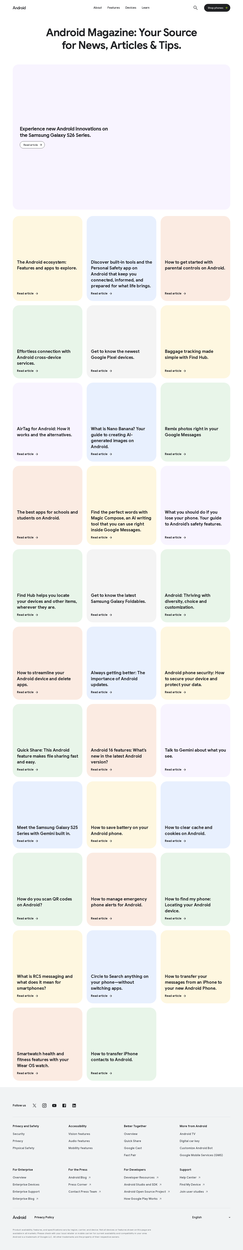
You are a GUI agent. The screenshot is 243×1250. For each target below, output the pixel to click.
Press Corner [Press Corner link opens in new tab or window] (79, 1183)
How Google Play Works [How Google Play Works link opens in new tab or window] (143, 1198)
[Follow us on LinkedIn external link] (74, 1104)
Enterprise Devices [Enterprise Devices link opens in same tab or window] (26, 1183)
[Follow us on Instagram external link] (44, 1104)
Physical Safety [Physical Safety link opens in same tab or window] (23, 1147)
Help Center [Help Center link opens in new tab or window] (190, 1176)
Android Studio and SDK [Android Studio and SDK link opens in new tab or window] (143, 1183)
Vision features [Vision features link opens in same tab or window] (79, 1133)
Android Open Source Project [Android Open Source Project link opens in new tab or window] (147, 1190)
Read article (33, 145)
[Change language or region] (212, 1216)
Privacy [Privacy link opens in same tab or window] (18, 1140)
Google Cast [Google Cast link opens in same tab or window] (133, 1147)
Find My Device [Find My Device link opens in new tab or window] (192, 1183)
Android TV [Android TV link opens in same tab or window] (187, 1133)
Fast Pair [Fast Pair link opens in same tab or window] (130, 1154)
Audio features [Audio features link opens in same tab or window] (79, 1140)
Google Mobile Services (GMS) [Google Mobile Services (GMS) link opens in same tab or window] (201, 1154)
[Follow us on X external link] (34, 1104)
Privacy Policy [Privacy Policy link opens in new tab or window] (44, 1216)
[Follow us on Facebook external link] (64, 1104)
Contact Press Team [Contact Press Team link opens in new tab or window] (84, 1190)
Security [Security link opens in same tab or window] (19, 1133)
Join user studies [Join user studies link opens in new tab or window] (194, 1190)
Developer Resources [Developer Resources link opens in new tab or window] (141, 1176)
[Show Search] (195, 8)
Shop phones (218, 7)
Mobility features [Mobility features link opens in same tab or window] (80, 1147)
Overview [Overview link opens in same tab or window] (130, 1133)
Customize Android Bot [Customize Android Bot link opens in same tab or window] (196, 1147)
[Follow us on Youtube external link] (54, 1104)
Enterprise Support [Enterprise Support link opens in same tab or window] (26, 1190)
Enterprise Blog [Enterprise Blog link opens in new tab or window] (26, 1198)
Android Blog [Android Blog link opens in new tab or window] (79, 1176)
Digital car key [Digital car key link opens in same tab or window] (189, 1140)
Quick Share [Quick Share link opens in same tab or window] (132, 1140)
